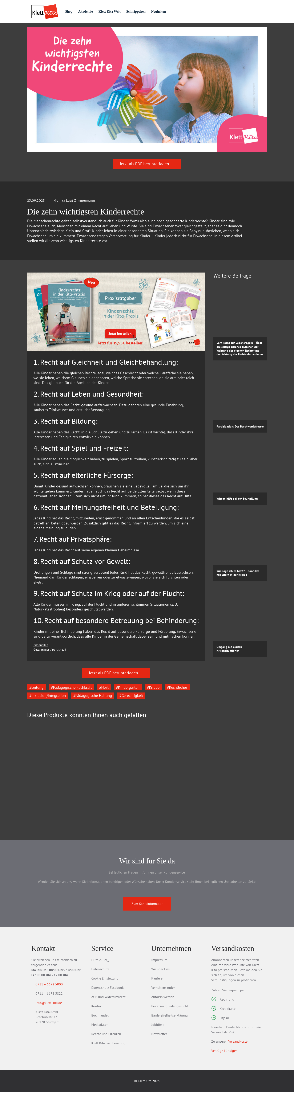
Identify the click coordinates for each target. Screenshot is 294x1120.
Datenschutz (100, 997)
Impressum (159, 988)
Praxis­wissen (115, 30)
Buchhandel (100, 1043)
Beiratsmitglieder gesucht (169, 1034)
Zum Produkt (50, 850)
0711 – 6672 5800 (54, 1012)
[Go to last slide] (33, 800)
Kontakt (96, 1034)
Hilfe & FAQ (100, 988)
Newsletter (159, 1062)
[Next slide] (198, 800)
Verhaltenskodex (163, 1016)
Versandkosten (238, 1069)
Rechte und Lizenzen (106, 1062)
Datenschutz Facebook (107, 1016)
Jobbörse (157, 1053)
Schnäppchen (153, 11)
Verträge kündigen (224, 1079)
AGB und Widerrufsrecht (108, 1025)
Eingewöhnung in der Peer (51, 825)
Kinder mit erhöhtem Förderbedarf (108, 828)
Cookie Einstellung (104, 1006)
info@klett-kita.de (54, 1032)
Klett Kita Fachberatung (108, 1071)
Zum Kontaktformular (147, 932)
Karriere (156, 1006)
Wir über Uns (160, 997)
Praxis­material (76, 30)
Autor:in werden (162, 1025)
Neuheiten (178, 11)
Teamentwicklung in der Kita (174, 825)
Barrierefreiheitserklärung (169, 1043)
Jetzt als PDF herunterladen (147, 187)
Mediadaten (99, 1053)
